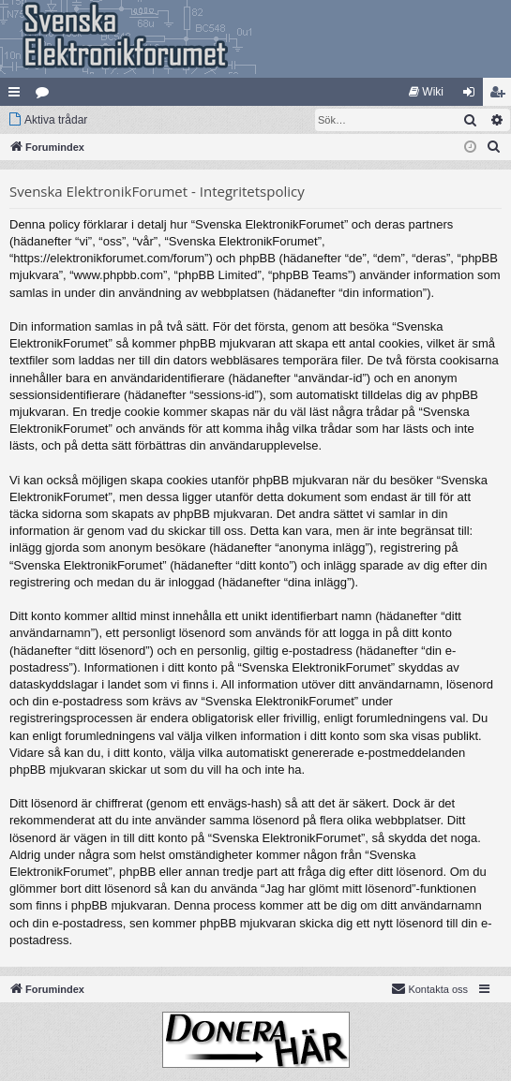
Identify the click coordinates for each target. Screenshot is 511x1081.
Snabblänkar (18, 95)
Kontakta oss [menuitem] (429, 988)
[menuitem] (426, 92)
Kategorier (46, 95)
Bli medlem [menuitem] (501, 95)
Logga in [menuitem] (473, 95)
